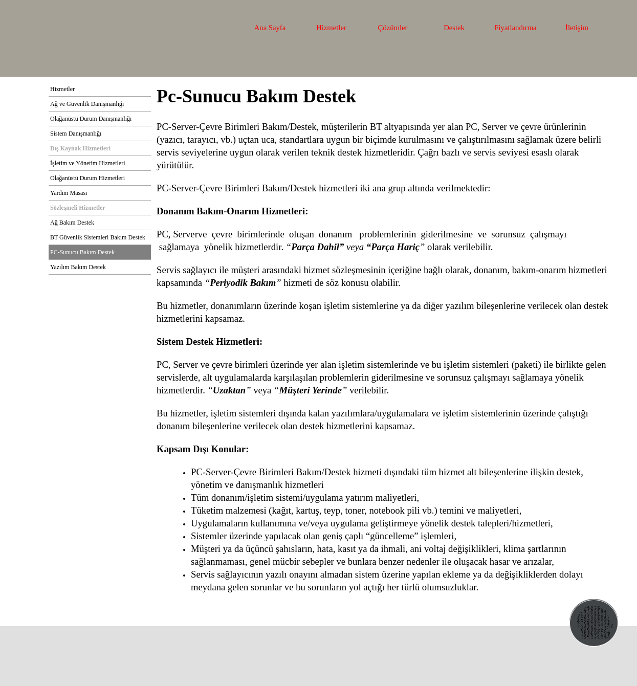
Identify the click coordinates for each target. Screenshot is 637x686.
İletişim (576, 28)
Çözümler (393, 28)
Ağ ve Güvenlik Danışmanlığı (87, 103)
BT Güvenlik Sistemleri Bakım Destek (97, 237)
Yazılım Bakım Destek (78, 267)
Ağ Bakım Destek (72, 222)
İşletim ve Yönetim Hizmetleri (87, 163)
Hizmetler (331, 28)
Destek (454, 28)
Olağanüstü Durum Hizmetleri (87, 178)
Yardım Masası (68, 192)
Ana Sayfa (269, 28)
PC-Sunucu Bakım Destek (82, 252)
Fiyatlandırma (515, 28)
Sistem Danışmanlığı (75, 133)
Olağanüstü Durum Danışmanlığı (90, 118)
